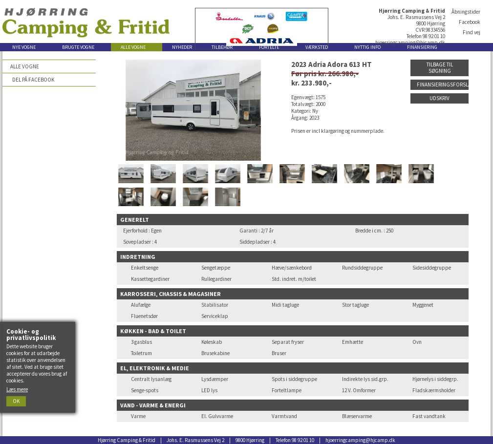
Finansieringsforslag (443, 84)
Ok (16, 401)
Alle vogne (24, 66)
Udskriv (439, 98)
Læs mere (17, 389)
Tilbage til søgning (440, 67)
